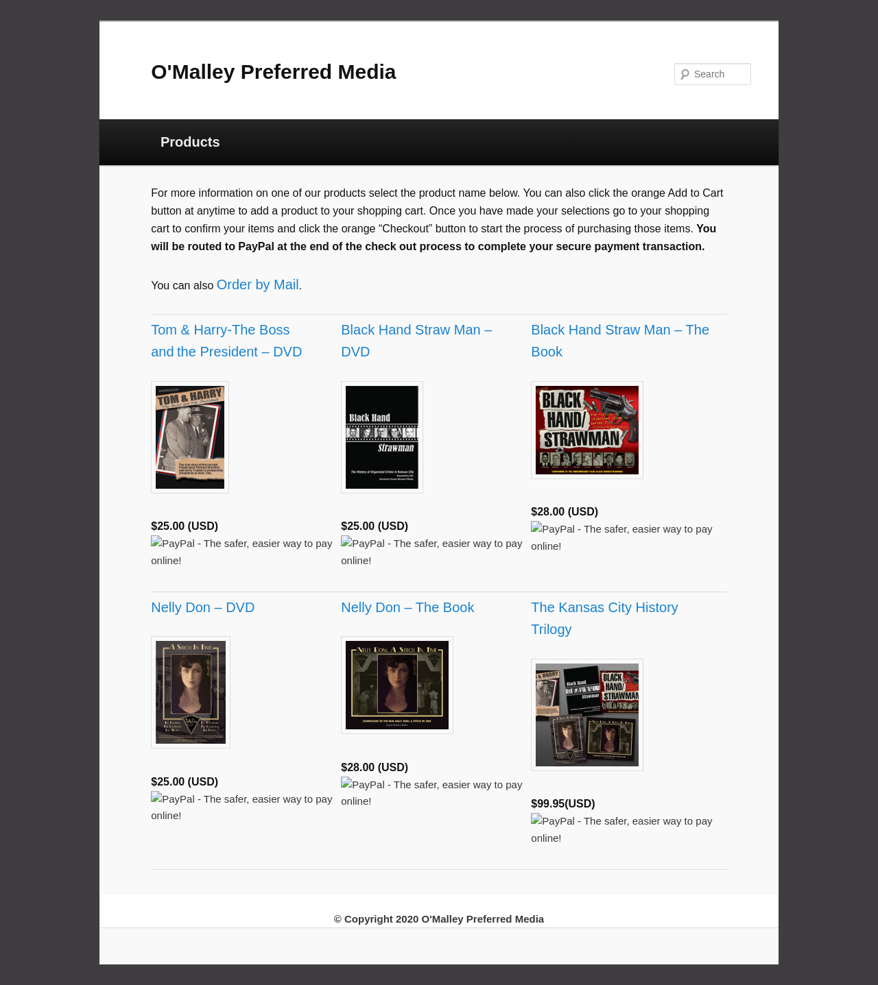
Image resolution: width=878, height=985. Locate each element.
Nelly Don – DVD (202, 607)
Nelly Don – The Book (407, 607)
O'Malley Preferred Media (273, 71)
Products (190, 141)
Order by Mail (258, 284)
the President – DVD (239, 351)
